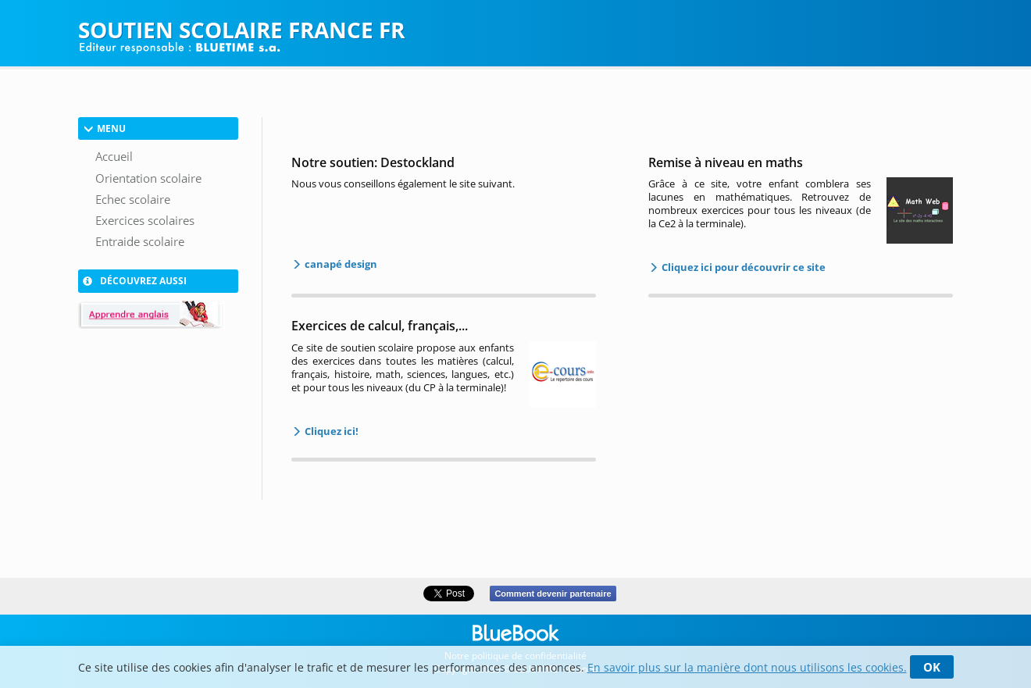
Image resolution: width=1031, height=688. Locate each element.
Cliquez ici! (330, 431)
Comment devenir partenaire (552, 593)
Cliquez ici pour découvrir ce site (742, 267)
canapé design (339, 264)
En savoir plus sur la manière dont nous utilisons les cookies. (747, 667)
